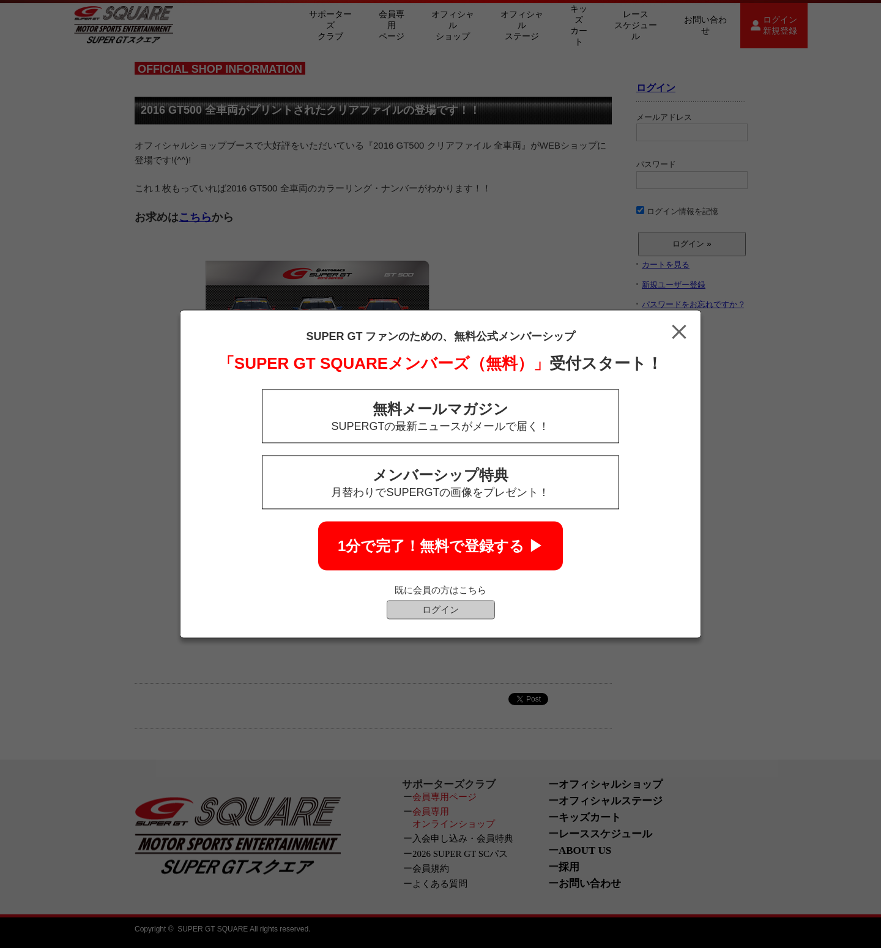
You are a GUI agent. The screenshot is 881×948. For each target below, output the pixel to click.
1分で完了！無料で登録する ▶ (440, 546)
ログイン (440, 609)
